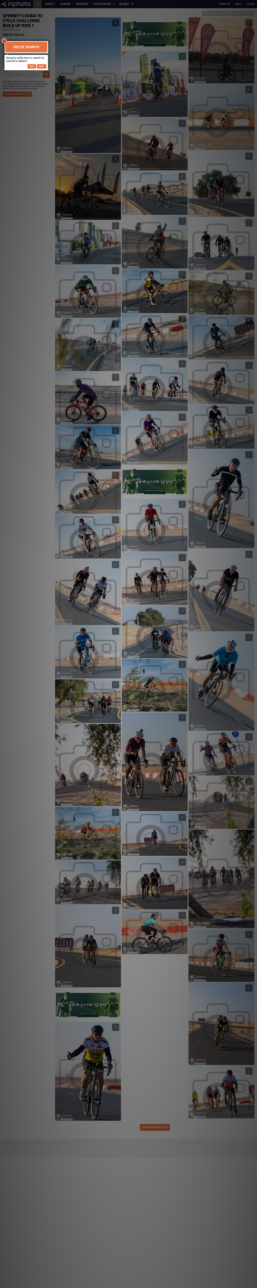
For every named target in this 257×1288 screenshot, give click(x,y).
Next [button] (41, 66)
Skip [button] (32, 66)
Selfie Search (26, 47)
